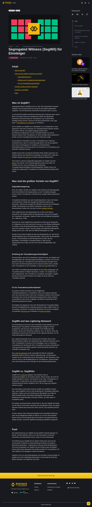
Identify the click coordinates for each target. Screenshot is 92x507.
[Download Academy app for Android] (24, 492)
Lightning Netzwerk (21, 353)
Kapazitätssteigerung (24, 77)
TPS (46, 266)
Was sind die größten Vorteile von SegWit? (28, 73)
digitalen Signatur (47, 208)
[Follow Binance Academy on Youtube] (75, 483)
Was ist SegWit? (20, 70)
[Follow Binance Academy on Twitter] (69, 483)
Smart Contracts (45, 311)
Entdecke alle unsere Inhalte (46, 475)
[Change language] (85, 3)
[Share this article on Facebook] (77, 14)
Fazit (16, 93)
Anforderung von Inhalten (53, 487)
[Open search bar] (81, 3)
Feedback (49, 490)
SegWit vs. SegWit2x (21, 90)
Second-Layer (25, 311)
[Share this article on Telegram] (82, 14)
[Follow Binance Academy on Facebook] (67, 483)
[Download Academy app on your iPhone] (15, 492)
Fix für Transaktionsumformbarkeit (28, 83)
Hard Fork (47, 383)
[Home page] (6, 3)
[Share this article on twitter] (72, 14)
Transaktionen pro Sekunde (25, 123)
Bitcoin (14, 163)
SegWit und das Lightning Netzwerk (26, 86)
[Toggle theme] (88, 2)
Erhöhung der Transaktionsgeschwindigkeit (31, 80)
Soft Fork (28, 157)
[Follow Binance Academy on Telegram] (72, 483)
